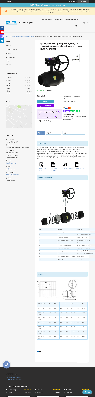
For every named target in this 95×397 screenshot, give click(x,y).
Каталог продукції (68, 168)
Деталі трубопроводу (14, 379)
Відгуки (8, 61)
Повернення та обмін (72, 19)
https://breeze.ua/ (11, 163)
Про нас (8, 64)
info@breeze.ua (10, 169)
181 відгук (74, 1)
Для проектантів (80, 168)
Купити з (45, 106)
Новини (8, 53)
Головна (8, 46)
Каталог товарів (47, 19)
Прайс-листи (59, 19)
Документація (10, 57)
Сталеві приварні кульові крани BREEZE (22, 36)
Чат (87, 392)
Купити (45, 101)
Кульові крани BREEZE (14, 377)
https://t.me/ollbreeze (12, 174)
